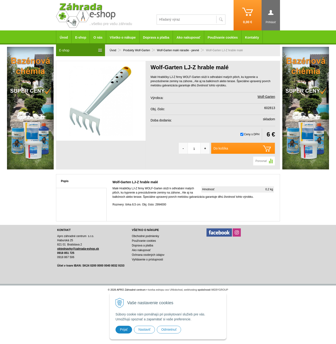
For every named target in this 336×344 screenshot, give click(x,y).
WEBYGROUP (219, 289)
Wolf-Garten (266, 97)
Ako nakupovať (188, 37)
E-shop (80, 37)
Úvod (64, 37)
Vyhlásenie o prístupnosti (147, 259)
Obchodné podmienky (145, 236)
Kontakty (252, 37)
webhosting (190, 289)
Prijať (124, 329)
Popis (65, 181)
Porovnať (261, 161)
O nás (97, 37)
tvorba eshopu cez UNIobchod (165, 289)
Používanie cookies (223, 37)
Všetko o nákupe (123, 37)
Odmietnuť (169, 329)
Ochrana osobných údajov (148, 254)
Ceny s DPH (251, 134)
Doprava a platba (156, 37)
